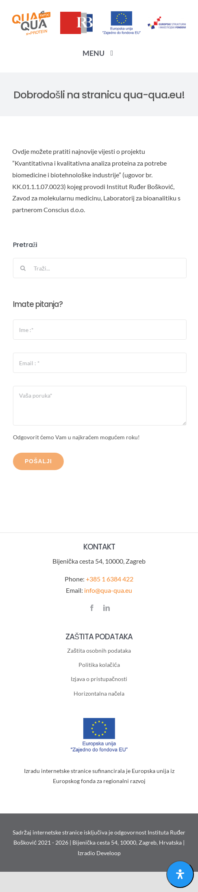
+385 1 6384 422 (109, 579)
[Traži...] (100, 268)
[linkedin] (106, 608)
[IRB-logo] (76, 15)
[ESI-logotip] (167, 19)
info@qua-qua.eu (108, 590)
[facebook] (92, 608)
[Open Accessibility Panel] (180, 874)
